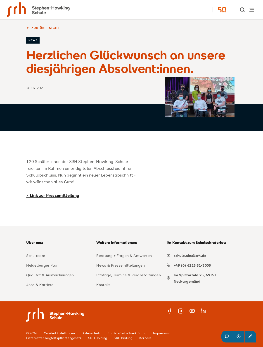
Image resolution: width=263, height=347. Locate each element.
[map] (200, 278)
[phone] (200, 265)
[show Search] (242, 9)
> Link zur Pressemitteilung (52, 195)
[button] (227, 336)
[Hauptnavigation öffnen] (251, 9)
